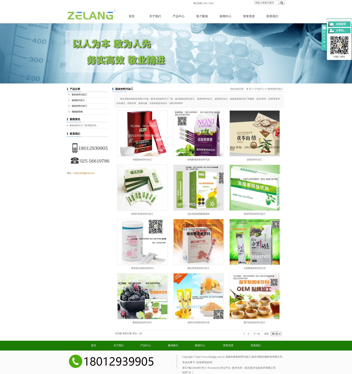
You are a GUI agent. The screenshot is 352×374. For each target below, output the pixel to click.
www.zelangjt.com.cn (84, 173)
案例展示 (173, 345)
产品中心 (178, 16)
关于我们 (155, 16)
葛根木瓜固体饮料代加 (199, 322)
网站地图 (197, 3)
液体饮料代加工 (79, 106)
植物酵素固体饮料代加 (199, 159)
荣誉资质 (249, 16)
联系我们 (272, 16)
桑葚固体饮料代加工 (142, 322)
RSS (205, 3)
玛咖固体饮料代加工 (142, 159)
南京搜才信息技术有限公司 (260, 367)
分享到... (341, 30)
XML (211, 3)
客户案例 (202, 16)
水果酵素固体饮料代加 (255, 268)
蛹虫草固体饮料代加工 (199, 268)
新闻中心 (225, 16)
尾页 (266, 334)
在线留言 (341, 24)
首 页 (248, 89)
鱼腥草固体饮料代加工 (255, 214)
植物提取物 (77, 111)
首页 (132, 16)
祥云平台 (225, 367)
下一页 (256, 334)
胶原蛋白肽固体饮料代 (142, 268)
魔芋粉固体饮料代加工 (255, 322)
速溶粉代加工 (78, 100)
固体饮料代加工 (79, 94)
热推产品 (186, 372)
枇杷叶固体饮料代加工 (142, 214)
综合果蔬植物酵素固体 (199, 214)
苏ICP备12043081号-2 (194, 367)
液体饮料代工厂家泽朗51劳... (83, 125)
